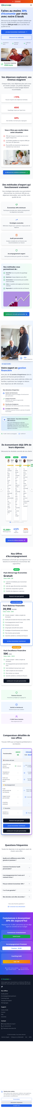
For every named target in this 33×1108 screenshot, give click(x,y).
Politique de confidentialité (17, 1037)
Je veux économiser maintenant (16, 32)
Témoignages (4, 1003)
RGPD (30, 1037)
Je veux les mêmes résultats (16, 540)
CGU (26, 1037)
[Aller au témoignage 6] (17, 522)
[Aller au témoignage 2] (11, 522)
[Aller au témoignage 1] (10, 522)
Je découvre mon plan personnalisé (16, 314)
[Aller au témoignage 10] (22, 522)
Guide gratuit (4, 994)
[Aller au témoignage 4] (14, 522)
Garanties (3, 1017)
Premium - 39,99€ (16, 948)
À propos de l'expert (6, 1000)
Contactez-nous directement (16, 906)
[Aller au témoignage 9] (21, 522)
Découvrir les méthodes (16, 37)
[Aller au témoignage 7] (18, 522)
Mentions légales (5, 1037)
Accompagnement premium (8, 996)
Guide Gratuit (16, 936)
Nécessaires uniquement (16, 1102)
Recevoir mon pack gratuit (16, 596)
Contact (3, 1012)
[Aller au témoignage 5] (15, 522)
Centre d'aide (4, 1010)
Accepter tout (16, 1105)
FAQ (2, 1014)
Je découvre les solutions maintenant (16, 172)
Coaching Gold (5, 998)
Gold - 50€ (16, 961)
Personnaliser (16, 1099)
